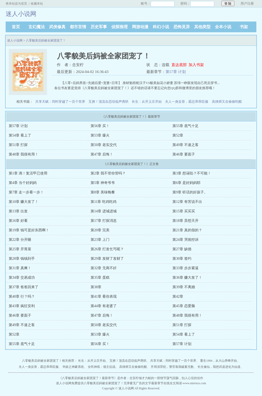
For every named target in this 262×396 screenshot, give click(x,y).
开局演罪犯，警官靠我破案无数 (172, 367)
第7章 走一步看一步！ (26, 192)
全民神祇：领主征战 (101, 367)
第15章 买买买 (183, 211)
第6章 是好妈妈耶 (186, 183)
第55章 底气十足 (185, 126)
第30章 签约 (181, 258)
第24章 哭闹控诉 (185, 240)
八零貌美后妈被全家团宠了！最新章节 (88, 378)
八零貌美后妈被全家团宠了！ (46, 40)
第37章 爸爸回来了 (23, 287)
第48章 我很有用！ (23, 154)
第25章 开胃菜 (20, 249)
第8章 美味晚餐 (103, 192)
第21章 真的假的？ (187, 230)
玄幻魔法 (36, 27)
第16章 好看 (18, 221)
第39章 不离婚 (183, 287)
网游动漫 (140, 27)
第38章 (96, 287)
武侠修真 (57, 27)
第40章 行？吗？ (22, 296)
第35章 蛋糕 (100, 277)
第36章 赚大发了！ (187, 277)
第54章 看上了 (20, 135)
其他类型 (202, 27)
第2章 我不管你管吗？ (108, 173)
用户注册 (247, 3)
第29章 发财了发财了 (107, 258)
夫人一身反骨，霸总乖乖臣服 (186, 101)
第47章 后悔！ (102, 154)
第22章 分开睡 (20, 240)
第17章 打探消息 (104, 221)
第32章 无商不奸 (104, 268)
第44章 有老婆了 (104, 306)
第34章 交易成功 (22, 277)
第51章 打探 (18, 145)
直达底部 (179, 65)
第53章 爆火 (100, 135)
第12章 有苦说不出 (187, 202)
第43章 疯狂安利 (22, 306)
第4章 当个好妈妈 (23, 183)
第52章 (177, 135)
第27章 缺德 (181, 249)
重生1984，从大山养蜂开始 (218, 360)
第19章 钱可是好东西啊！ (29, 230)
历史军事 (99, 27)
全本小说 (223, 27)
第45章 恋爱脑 (183, 306)
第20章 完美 (100, 230)
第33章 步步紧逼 (185, 268)
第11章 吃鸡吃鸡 (103, 202)
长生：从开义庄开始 (147, 101)
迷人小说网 (15, 40)
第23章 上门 (100, 240)
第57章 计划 (176, 72)
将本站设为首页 (16, 3)
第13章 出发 (18, 211)
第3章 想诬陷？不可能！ (191, 173)
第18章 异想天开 (185, 221)
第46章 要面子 (183, 154)
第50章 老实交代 (104, 145)
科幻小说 (161, 27)
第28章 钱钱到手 (22, 258)
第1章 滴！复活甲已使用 (28, 173)
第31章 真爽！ (20, 268)
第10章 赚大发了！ (23, 202)
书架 (244, 27)
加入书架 (196, 65)
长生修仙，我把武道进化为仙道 (219, 367)
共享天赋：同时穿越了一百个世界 (60, 101)
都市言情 (78, 27)
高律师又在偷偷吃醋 (227, 101)
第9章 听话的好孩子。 (190, 192)
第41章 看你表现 (104, 296)
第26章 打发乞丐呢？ (107, 249)
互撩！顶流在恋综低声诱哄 (108, 101)
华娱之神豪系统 (73, 367)
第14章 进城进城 (104, 211)
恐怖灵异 (181, 27)
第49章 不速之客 (185, 145)
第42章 (177, 296)
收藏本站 (37, 3)
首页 (16, 27)
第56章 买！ (100, 126)
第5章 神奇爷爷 (103, 183)
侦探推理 (119, 27)
